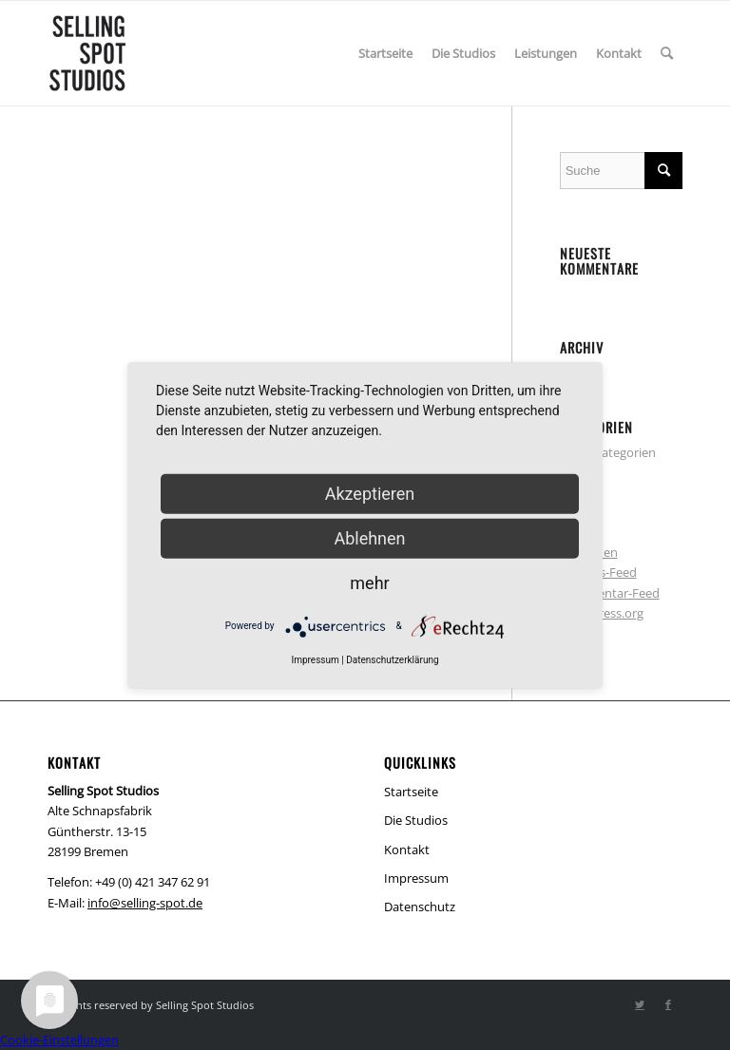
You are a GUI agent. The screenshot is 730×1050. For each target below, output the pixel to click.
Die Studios (416, 820)
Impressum (416, 878)
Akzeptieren (370, 493)
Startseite (411, 791)
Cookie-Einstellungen (59, 1039)
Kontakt (407, 849)
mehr (369, 582)
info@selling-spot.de (144, 902)
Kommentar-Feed (610, 592)
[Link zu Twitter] (639, 1004)
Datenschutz (419, 906)
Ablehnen (369, 537)
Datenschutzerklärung (392, 659)
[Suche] (666, 53)
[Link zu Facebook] (668, 1004)
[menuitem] (385, 53)
